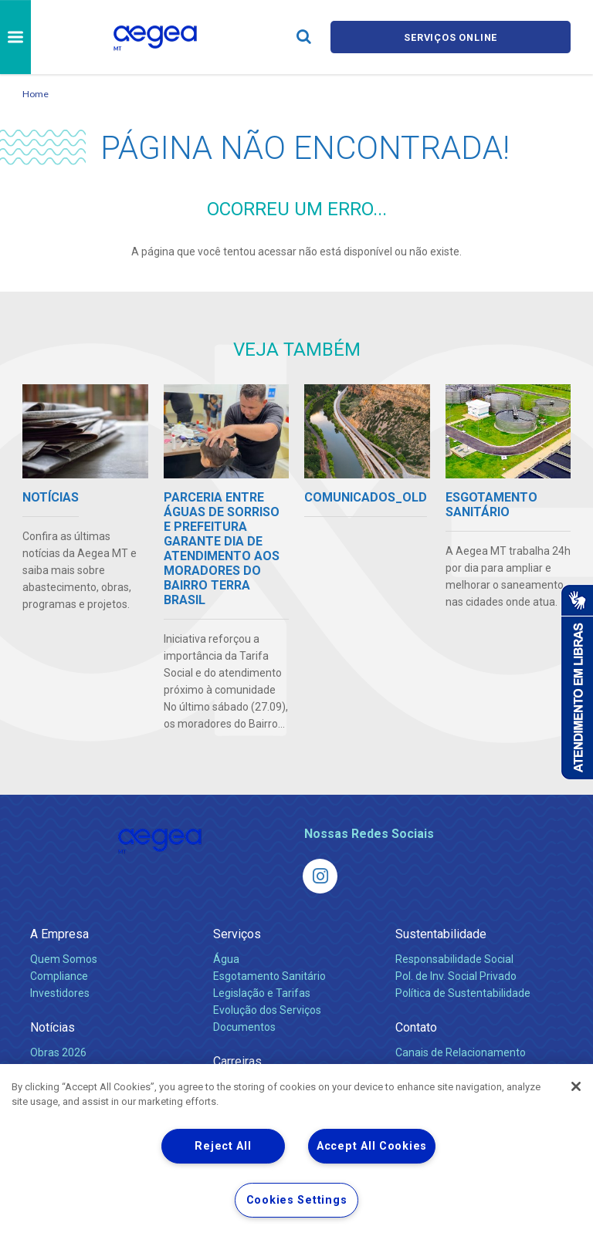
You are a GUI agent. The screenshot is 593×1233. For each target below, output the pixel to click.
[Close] (576, 1086)
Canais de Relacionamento (460, 1052)
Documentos (244, 1027)
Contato (416, 1027)
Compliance (59, 976)
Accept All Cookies (372, 1146)
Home (35, 94)
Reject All (223, 1146)
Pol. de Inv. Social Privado (456, 976)
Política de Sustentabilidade (462, 993)
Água (226, 959)
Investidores (60, 993)
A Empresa (59, 934)
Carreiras (237, 1061)
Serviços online (451, 36)
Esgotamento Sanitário (269, 976)
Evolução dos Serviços (267, 1010)
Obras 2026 (58, 1052)
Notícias (52, 1027)
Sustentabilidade (440, 934)
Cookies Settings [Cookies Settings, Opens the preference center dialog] (296, 1200)
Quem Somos (63, 959)
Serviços (237, 934)
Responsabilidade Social (454, 959)
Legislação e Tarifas (261, 993)
